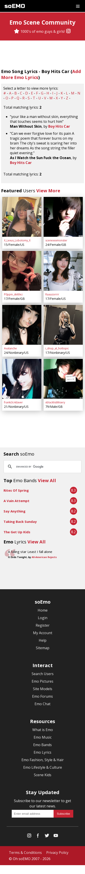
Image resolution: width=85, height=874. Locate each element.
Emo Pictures (42, 681)
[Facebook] (38, 836)
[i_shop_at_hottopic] (63, 325)
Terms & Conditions (25, 852)
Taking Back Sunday (20, 521)
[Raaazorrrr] (63, 271)
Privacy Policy (57, 852)
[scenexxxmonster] (63, 217)
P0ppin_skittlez (13, 294)
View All (47, 480)
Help (42, 640)
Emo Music (43, 737)
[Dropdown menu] (78, 6)
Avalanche (10, 348)
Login (42, 617)
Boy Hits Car (59, 126)
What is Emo (42, 729)
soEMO (14, 6)
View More (48, 191)
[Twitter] (47, 836)
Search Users (43, 673)
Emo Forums (42, 696)
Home (43, 610)
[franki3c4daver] (21, 379)
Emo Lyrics (42, 752)
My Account (42, 632)
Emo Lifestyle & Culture (42, 767)
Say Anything (14, 511)
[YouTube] (55, 836)
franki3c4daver (13, 402)
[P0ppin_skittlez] (21, 271)
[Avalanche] (21, 325)
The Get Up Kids (17, 532)
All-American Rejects (44, 557)
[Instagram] (68, 31)
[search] (42, 466)
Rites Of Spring (16, 490)
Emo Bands (42, 744)
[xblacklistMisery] (63, 379)
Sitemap (42, 647)
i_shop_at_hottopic (57, 348)
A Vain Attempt (16, 501)
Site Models (42, 688)
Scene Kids (42, 774)
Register (43, 625)
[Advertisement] (42, 575)
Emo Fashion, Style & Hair (42, 759)
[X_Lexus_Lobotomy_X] (21, 217)
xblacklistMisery (55, 402)
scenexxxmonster (56, 240)
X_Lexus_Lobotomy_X (17, 240)
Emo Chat (42, 703)
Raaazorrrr (52, 294)
